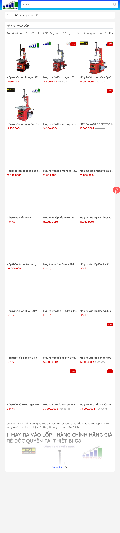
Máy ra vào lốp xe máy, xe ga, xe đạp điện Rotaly (60, 124)
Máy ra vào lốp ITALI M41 (94, 264)
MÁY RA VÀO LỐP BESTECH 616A (96, 124)
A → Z (22, 33)
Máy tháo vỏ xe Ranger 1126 (23, 404)
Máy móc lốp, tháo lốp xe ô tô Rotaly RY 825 (23, 170)
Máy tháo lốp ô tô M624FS (22, 357)
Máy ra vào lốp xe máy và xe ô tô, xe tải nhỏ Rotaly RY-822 (23, 124)
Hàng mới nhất (93, 33)
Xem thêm (60, 467)
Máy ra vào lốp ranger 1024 (96, 357)
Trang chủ (12, 15)
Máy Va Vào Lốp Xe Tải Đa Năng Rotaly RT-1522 (96, 404)
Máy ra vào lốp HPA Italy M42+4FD (60, 311)
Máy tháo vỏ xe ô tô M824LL (60, 264)
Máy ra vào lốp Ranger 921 (22, 77)
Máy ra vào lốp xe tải (19, 217)
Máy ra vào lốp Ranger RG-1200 (60, 404)
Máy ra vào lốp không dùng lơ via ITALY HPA (96, 311)
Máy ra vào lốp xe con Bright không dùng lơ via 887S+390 (60, 357)
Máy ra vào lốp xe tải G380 (95, 217)
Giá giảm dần (71, 33)
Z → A (34, 33)
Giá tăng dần (50, 33)
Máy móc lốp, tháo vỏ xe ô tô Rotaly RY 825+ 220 (96, 170)
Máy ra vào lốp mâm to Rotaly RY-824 (60, 170)
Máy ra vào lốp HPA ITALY (22, 311)
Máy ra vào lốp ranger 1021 (59, 77)
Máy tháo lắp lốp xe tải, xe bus (60, 217)
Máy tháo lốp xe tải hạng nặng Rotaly (23, 264)
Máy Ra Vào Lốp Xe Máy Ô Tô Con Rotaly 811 (96, 77)
